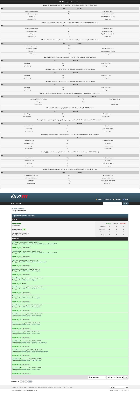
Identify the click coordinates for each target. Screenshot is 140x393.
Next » (30, 381)
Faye (13, 296)
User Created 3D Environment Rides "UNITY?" (44, 244)
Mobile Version (42, 387)
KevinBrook (15, 287)
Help (126, 199)
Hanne (14, 332)
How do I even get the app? (39, 262)
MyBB (19, 390)
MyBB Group (33, 390)
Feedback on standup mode (39, 289)
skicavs (14, 269)
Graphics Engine (36, 360)
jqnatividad (15, 251)
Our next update (36, 271)
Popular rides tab (36, 315)
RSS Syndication (67, 387)
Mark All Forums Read (54, 387)
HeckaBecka (16, 278)
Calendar (118, 199)
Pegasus (34, 280)
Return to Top (33, 387)
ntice (13, 260)
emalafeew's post (25, 244)
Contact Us (15, 387)
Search (108, 199)
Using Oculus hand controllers (40, 351)
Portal (100, 199)
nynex (14, 242)
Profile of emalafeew (18, 208)
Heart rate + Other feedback (39, 342)
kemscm (15, 323)
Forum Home (23, 387)
